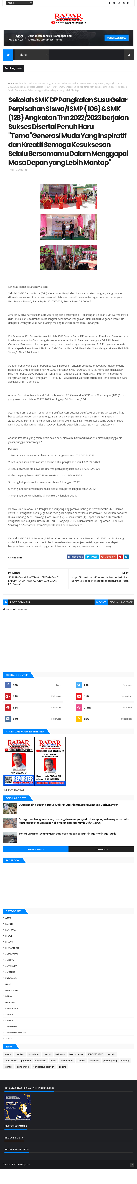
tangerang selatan (15, 1047)
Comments (101, 864)
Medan (8, 1010)
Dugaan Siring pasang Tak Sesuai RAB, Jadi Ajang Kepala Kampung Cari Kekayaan (68, 819)
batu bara (10, 944)
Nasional (10, 1017)
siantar (9, 1035)
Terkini (8, 1053)
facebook (127, 616)
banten (9, 938)
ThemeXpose (22, 1179)
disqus (114, 616)
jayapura (10, 986)
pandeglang (11, 1022)
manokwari (11, 1004)
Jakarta (9, 974)
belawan (9, 956)
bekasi (8, 950)
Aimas (8, 932)
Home (11, 83)
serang (9, 1028)
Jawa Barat (11, 980)
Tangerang (11, 1041)
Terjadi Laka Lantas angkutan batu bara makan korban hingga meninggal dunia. (68, 848)
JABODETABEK (11, 968)
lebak (8, 998)
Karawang (11, 992)
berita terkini (12, 962)
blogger (101, 616)
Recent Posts (35, 864)
